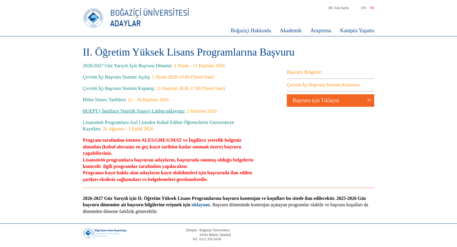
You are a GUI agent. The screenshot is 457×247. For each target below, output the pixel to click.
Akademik (291, 30)
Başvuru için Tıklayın (316, 100)
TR (372, 8)
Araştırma (320, 30)
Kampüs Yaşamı (357, 30)
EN (363, 8)
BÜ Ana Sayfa (338, 8)
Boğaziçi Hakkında (251, 30)
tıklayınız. (201, 204)
